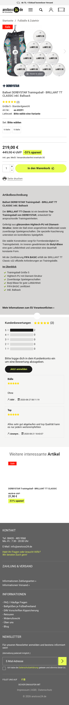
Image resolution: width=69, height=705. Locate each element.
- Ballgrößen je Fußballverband (19, 606)
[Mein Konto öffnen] (51, 10)
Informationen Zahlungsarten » (19, 581)
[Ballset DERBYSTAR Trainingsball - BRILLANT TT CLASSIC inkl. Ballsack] (34, 51)
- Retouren (8, 614)
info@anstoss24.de (21, 546)
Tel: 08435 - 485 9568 (14, 538)
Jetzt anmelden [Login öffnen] (18, 369)
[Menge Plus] (12, 166)
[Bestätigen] (34, 668)
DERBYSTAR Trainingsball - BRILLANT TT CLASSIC (32, 488)
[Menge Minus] (12, 170)
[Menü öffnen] (30, 10)
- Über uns (8, 622)
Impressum (23, 689)
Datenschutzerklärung (28, 667)
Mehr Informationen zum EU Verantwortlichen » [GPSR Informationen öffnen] (28, 307)
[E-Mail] (29, 661)
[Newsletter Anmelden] (62, 661)
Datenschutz (45, 689)
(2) (18, 102)
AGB (33, 689)
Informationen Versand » (16, 585)
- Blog (5, 626)
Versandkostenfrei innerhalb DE (31, 157)
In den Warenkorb (41, 168)
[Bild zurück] (4, 51)
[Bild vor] (65, 51)
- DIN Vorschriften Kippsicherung (20, 610)
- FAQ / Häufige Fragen (14, 602)
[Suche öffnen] (41, 10)
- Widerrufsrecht (11, 618)
